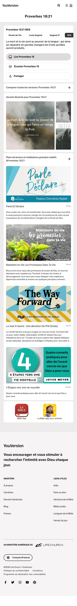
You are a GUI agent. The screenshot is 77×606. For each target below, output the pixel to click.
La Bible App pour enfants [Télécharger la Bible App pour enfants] (49, 412)
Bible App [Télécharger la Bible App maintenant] (21, 412)
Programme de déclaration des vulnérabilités (25, 574)
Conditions (38, 570)
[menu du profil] (69, 5)
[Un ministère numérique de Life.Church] (38, 543)
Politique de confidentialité (16, 570)
